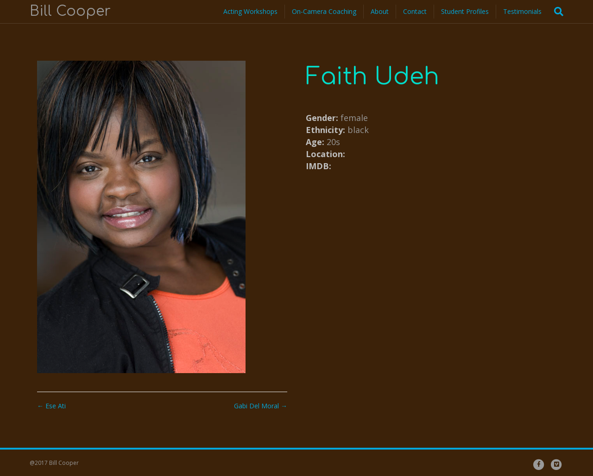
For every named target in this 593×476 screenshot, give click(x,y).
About (380, 11)
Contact (415, 11)
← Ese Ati (51, 405)
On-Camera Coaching (324, 11)
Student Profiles (465, 11)
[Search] (556, 11)
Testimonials (522, 11)
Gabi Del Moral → (260, 405)
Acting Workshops (250, 11)
